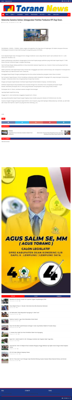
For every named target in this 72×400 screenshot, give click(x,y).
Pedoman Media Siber (8, 1)
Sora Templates (10, 398)
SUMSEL (12, 14)
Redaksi (2, 1)
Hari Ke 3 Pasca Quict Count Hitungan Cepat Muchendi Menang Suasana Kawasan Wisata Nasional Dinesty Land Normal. (38, 359)
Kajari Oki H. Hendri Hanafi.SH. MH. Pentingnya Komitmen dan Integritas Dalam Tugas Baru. (31, 339)
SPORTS (26, 14)
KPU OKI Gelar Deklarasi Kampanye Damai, (20, 352)
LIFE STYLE (42, 14)
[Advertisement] (35, 374)
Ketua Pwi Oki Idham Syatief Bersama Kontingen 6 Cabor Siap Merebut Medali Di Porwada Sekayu (33, 325)
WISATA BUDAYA (34, 14)
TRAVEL (49, 14)
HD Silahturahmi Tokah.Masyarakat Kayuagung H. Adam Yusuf (24, 312)
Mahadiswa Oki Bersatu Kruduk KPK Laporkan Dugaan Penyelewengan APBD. (28, 299)
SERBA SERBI (55, 14)
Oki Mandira (20, 14)
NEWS (7, 14)
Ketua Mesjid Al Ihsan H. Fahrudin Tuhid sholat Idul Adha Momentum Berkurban (29, 306)
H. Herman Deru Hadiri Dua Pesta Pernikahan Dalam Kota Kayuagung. (26, 332)
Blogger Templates (19, 398)
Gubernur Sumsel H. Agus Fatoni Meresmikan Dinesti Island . (24, 319)
